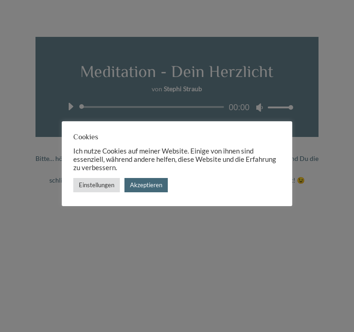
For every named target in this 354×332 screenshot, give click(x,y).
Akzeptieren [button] (146, 185)
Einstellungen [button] (96, 185)
